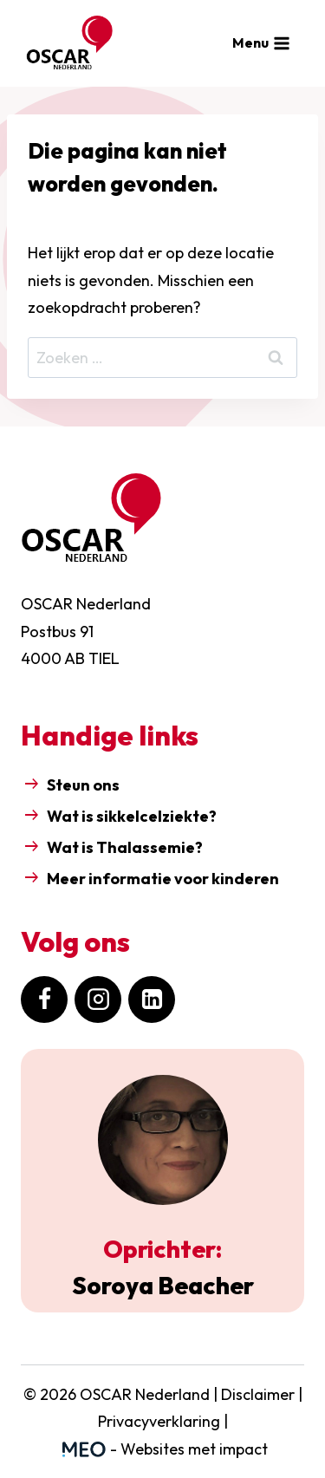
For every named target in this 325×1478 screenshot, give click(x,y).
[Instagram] (98, 999)
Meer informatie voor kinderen (163, 879)
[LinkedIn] (151, 999)
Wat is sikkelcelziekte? (133, 816)
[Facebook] (44, 999)
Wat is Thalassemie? (125, 847)
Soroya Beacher (163, 1285)
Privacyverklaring (159, 1421)
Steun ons (83, 785)
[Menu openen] (261, 43)
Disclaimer (258, 1394)
